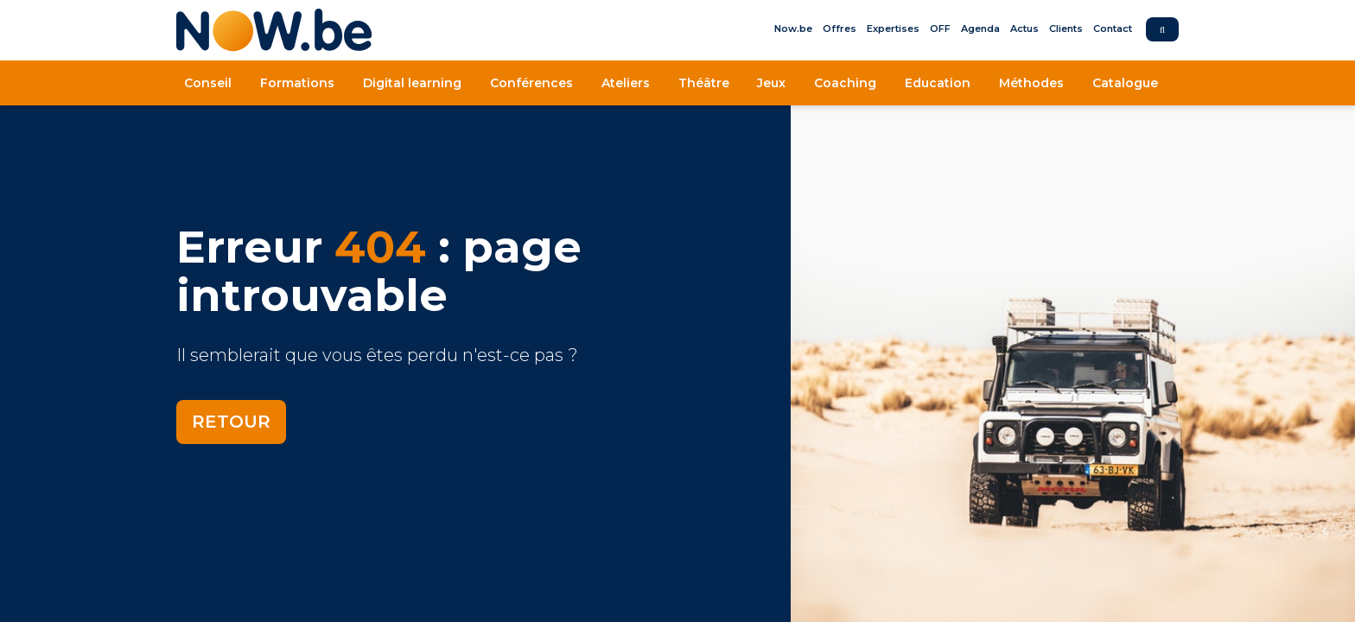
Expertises (893, 28)
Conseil (208, 83)
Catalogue (1125, 83)
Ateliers (625, 83)
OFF (940, 28)
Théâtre (703, 83)
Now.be (793, 28)
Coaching (845, 83)
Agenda (980, 28)
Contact (1112, 28)
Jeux (771, 83)
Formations (297, 83)
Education (937, 83)
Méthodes (1031, 83)
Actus (1024, 28)
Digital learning (412, 83)
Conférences (531, 83)
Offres (839, 28)
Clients (1066, 28)
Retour (231, 421)
